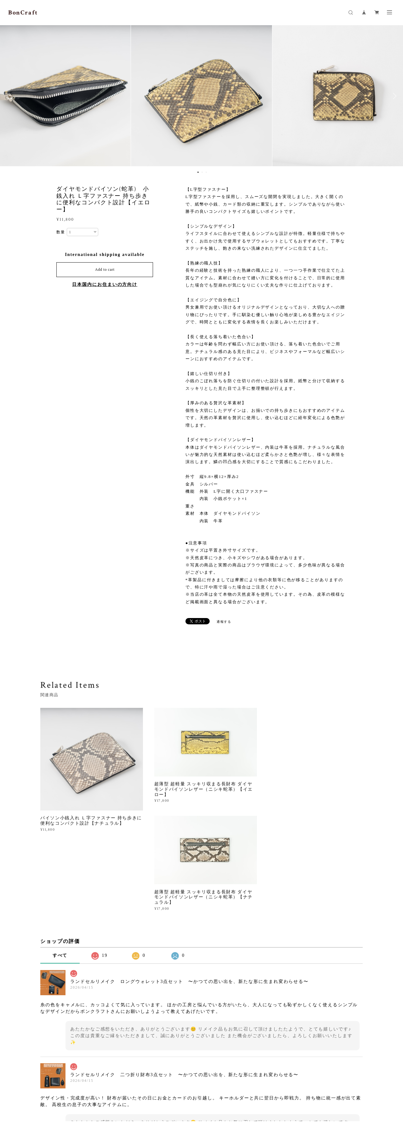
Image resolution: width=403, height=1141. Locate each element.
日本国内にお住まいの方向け (104, 284)
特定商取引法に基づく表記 (134, 1106)
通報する (224, 621)
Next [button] (393, 96)
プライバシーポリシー (86, 1106)
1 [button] (198, 172)
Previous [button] (9, 96)
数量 (60, 232)
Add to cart (105, 269)
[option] (201, 96)
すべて (60, 873)
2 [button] (202, 172)
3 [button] (206, 172)
